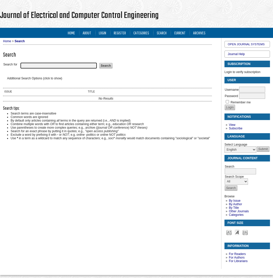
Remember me (241, 102)
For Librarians (238, 261)
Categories (236, 215)
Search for (10, 64)
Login (102, 32)
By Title (234, 208)
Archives (199, 32)
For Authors (236, 257)
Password (231, 96)
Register (120, 32)
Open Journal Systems (246, 44)
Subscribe (235, 128)
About (87, 32)
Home (71, 32)
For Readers (237, 254)
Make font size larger (245, 232)
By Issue (234, 200)
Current (180, 32)
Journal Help (236, 54)
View (232, 125)
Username (232, 89)
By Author (235, 204)
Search (162, 32)
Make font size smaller (229, 232)
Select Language (235, 144)
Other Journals (239, 211)
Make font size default (237, 232)
